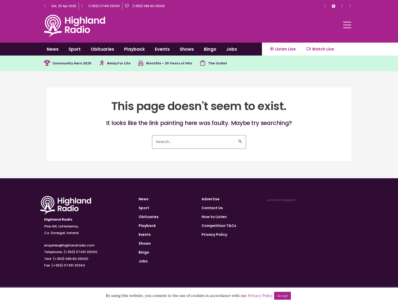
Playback (134, 49)
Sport (75, 49)
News (53, 49)
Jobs (231, 49)
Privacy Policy (214, 234)
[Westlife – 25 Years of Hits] (147, 64)
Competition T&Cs (219, 225)
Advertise (211, 199)
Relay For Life (123, 63)
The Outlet (228, 63)
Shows (187, 49)
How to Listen (214, 216)
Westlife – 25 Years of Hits (177, 63)
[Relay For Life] (106, 64)
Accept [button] (282, 296)
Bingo (210, 49)
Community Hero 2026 (74, 63)
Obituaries (102, 49)
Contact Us (212, 207)
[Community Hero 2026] (47, 64)
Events (162, 49)
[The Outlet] (212, 64)
